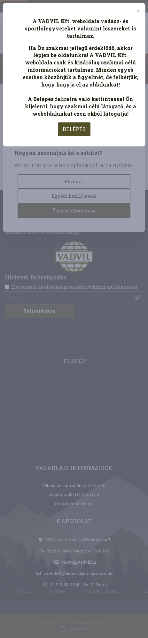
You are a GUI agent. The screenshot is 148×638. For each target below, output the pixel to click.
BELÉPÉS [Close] (74, 129)
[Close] (138, 10)
